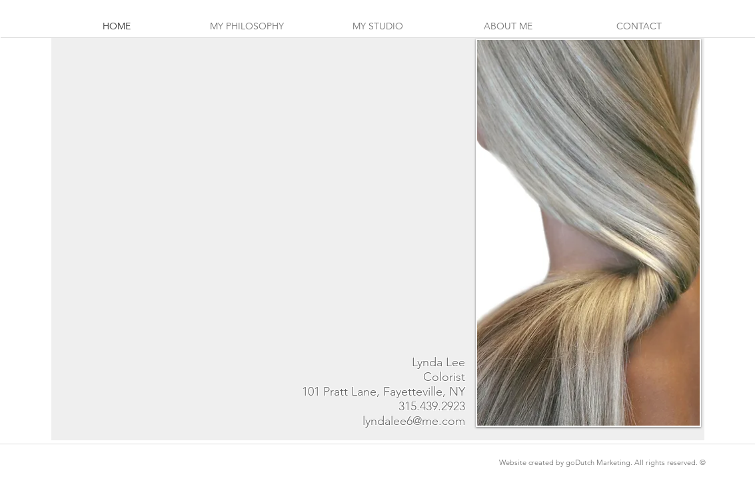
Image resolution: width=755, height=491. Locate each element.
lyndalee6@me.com (414, 421)
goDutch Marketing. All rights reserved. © (636, 462)
